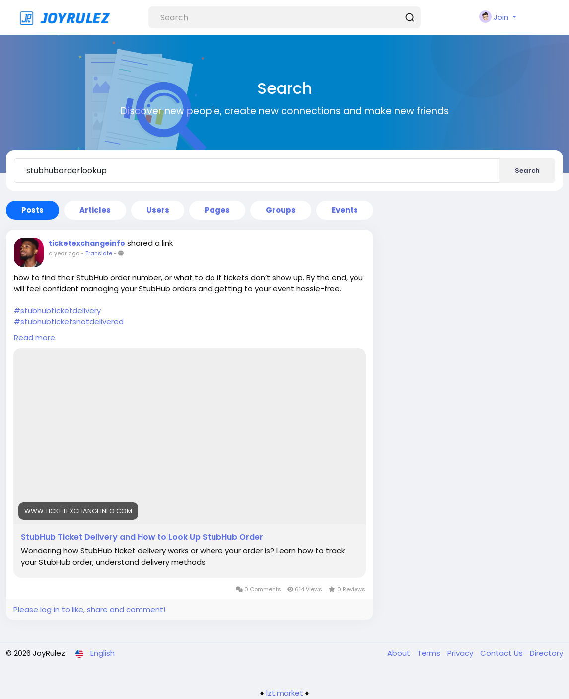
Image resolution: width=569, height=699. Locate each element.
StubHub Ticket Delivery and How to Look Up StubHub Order (142, 537)
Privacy (461, 653)
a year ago (64, 253)
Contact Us (502, 653)
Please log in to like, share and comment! (89, 609)
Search (527, 170)
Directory (546, 653)
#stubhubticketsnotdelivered (69, 321)
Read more (34, 337)
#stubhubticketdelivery (57, 310)
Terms (429, 653)
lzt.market (284, 693)
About (399, 653)
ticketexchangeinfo (87, 243)
